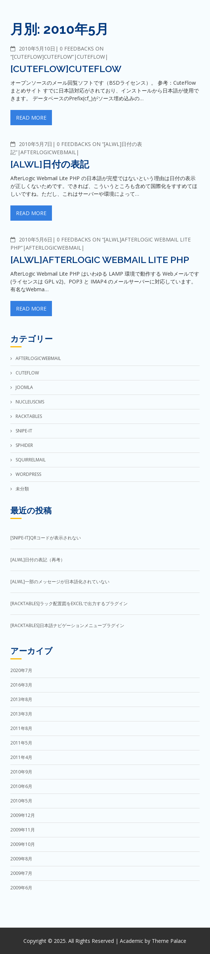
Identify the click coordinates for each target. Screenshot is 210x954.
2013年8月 (21, 699)
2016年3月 (21, 685)
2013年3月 (21, 714)
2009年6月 (21, 888)
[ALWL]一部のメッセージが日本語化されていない (59, 581)
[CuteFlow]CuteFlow (65, 68)
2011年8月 (21, 728)
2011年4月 (21, 757)
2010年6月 (21, 786)
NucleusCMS (30, 402)
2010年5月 (21, 801)
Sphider (24, 445)
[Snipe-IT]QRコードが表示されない (45, 538)
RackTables (29, 416)
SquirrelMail (31, 460)
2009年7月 (21, 873)
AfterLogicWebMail (48, 152)
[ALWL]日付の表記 (49, 164)
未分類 (22, 489)
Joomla (24, 387)
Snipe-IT (24, 431)
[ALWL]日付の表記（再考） (37, 559)
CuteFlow (91, 56)
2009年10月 (22, 844)
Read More (31, 117)
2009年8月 (21, 859)
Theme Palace (169, 940)
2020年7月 (21, 670)
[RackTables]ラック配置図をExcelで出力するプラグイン (69, 603)
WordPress (28, 474)
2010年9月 (21, 772)
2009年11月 (22, 830)
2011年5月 (21, 743)
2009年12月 (22, 815)
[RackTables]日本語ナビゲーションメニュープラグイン (67, 625)
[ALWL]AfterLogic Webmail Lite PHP (99, 259)
